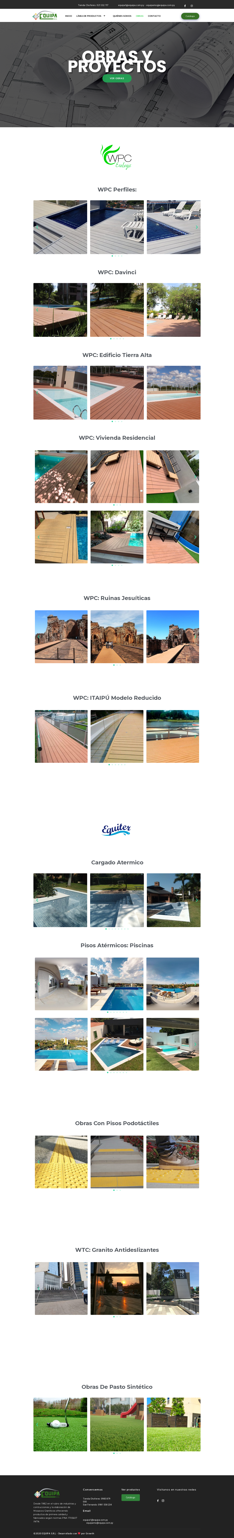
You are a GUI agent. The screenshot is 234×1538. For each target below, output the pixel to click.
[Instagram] (192, 6)
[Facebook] (185, 6)
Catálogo (190, 16)
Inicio (68, 16)
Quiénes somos (122, 16)
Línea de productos (91, 16)
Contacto (154, 16)
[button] (37, 227)
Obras (139, 16)
